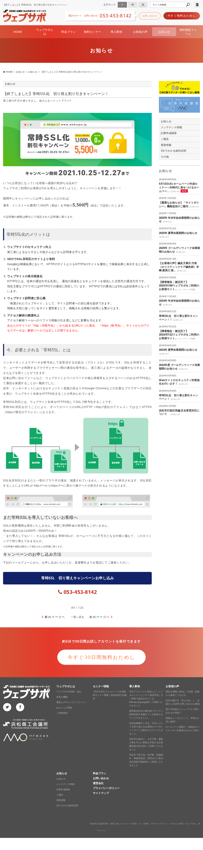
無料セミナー (92, 31)
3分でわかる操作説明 (173, 150)
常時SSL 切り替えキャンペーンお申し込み (77, 577)
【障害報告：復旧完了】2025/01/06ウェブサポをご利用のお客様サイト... (179, 285)
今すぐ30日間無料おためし (101, 657)
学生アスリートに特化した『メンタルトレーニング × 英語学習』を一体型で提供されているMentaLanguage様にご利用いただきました (146, 698)
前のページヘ (55, 617)
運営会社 (98, 783)
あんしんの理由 (64, 707)
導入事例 (116, 31)
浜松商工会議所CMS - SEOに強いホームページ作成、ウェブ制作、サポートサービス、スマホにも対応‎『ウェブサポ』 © (145, 823)
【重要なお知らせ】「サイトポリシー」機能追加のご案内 (179, 204)
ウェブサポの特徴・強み (68, 691)
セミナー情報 (101, 686)
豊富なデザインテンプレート (71, 702)
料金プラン (68, 31)
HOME (18, 31)
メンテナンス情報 (171, 127)
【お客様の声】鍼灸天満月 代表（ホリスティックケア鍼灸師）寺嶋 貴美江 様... (179, 266)
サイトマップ (101, 793)
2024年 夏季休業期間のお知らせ (178, 349)
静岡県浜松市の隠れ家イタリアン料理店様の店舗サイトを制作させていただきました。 (146, 714)
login (197, 5)
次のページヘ (99, 617)
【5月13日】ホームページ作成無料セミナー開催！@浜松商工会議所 (110, 695)
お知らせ (164, 31)
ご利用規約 (62, 712)
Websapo (101, 830)
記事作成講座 (169, 133)
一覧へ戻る (77, 617)
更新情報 (166, 145)
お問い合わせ (150, 15)
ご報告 (165, 139)
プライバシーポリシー (106, 788)
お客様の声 (140, 31)
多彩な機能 (62, 696)
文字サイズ (109, 4)
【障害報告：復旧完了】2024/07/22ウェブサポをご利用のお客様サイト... (179, 334)
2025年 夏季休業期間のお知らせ (178, 233)
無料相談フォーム (188, 31)
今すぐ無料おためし (182, 15)
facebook (20, 707)
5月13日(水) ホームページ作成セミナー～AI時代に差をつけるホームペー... (179, 187)
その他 (166, 156)
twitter (7, 707)
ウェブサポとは (44, 31)
